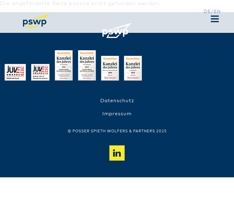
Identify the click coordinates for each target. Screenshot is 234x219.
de (207, 11)
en (217, 11)
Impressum (117, 113)
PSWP (36, 21)
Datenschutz (117, 100)
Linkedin (117, 153)
